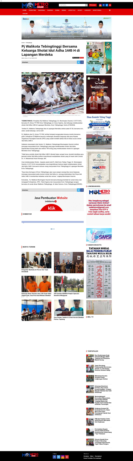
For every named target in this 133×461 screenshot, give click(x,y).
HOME (24, 10)
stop (81, 57)
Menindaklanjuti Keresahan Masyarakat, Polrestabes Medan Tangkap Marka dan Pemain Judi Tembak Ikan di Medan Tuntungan (103, 400)
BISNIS (64, 10)
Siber (92, 456)
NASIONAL (41, 10)
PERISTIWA (32, 10)
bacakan (76, 57)
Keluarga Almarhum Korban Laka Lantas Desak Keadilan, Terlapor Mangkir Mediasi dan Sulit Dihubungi (103, 389)
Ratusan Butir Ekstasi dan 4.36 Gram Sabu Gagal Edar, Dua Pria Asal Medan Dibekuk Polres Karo (36, 295)
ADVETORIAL (97, 10)
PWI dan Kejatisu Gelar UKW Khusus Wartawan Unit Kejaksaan (102, 420)
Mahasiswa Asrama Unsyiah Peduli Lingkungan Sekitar (101, 377)
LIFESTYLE (71, 10)
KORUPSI (88, 10)
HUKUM (25, 13)
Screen (93, 5)
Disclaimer (98, 456)
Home (23, 42)
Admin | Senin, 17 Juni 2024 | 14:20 (29, 58)
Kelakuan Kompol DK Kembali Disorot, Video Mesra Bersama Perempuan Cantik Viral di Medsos (102, 411)
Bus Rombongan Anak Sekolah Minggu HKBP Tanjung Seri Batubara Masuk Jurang (102, 358)
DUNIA (57, 10)
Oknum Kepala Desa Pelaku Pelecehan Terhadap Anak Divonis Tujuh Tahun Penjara (102, 442)
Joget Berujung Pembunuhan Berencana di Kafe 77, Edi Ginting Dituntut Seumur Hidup (103, 368)
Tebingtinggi (29, 42)
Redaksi (86, 456)
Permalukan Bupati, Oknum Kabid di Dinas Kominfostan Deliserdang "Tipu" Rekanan (103, 431)
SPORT (80, 10)
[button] (110, 9)
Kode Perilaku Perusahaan (92, 458)
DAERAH (50, 10)
